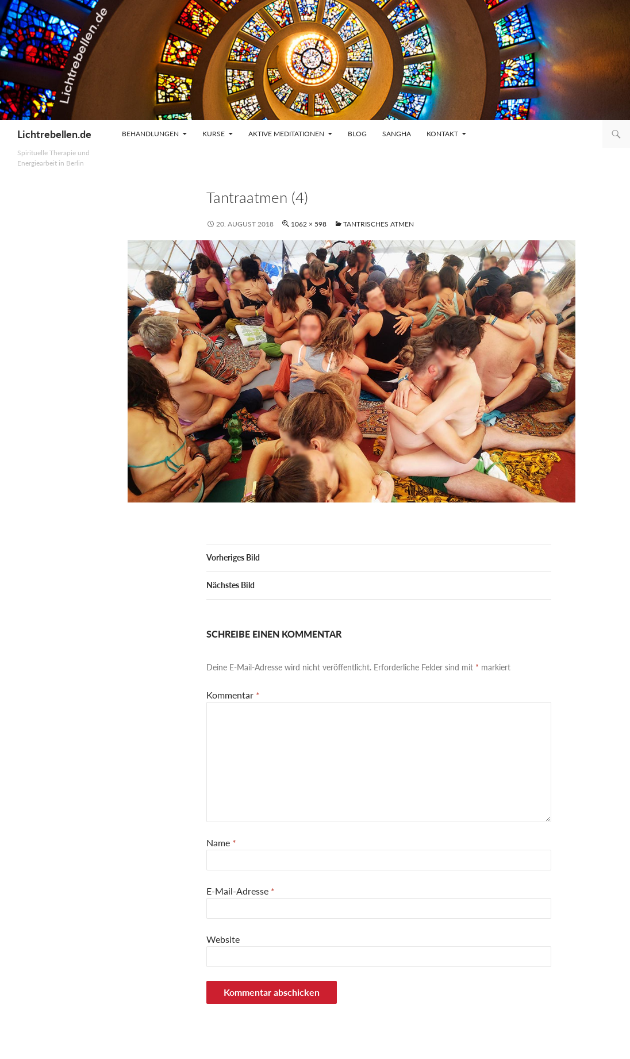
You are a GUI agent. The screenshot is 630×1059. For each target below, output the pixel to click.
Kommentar (233, 694)
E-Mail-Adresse (240, 890)
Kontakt (442, 133)
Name (221, 842)
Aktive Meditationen (286, 133)
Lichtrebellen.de (54, 134)
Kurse (213, 133)
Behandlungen (150, 133)
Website (223, 939)
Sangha (396, 133)
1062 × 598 (308, 224)
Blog (357, 133)
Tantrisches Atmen (378, 224)
